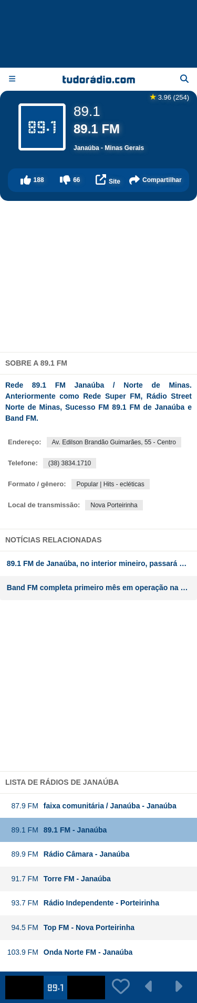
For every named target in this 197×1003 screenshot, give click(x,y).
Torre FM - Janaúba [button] (59, 878)
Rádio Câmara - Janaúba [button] (68, 854)
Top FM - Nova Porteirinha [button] (70, 927)
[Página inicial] (98, 79)
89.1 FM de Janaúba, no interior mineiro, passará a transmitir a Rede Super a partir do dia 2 (102, 563)
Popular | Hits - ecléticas (110, 484)
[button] (32, 180)
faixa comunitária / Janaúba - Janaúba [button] (92, 806)
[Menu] (12, 79)
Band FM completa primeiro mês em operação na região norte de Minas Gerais (102, 587)
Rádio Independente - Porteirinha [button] (83, 903)
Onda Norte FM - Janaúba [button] (70, 952)
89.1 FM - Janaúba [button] (57, 830)
